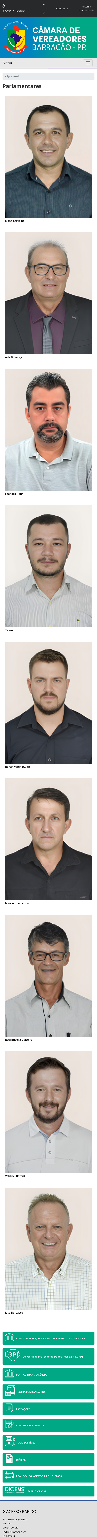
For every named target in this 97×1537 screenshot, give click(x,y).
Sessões (7, 1523)
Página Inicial (12, 76)
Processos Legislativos (15, 1519)
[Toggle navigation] (88, 62)
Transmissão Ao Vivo (14, 1531)
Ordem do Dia (10, 1527)
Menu (7, 62)
